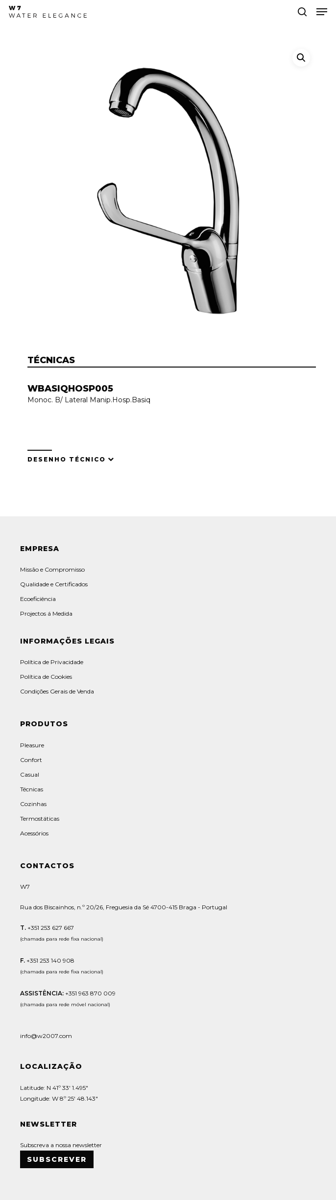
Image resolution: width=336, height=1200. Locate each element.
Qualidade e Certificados (54, 584)
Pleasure (32, 745)
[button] (321, 12)
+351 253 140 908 (50, 960)
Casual (29, 774)
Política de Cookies (46, 676)
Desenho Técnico (66, 459)
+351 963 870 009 (90, 993)
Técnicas (31, 789)
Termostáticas (39, 818)
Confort (31, 759)
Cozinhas (33, 804)
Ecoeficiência (38, 598)
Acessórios (34, 833)
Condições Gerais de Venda (57, 691)
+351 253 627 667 (50, 927)
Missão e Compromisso (52, 569)
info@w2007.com (46, 1035)
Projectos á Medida (46, 613)
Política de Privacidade (51, 662)
